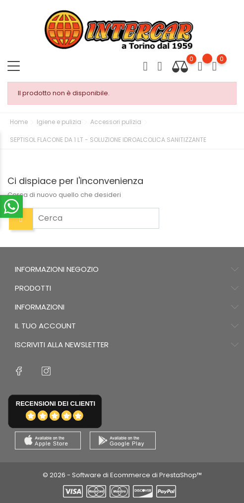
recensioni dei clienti (55, 403)
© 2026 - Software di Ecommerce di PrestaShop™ (122, 475)
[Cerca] (96, 218)
